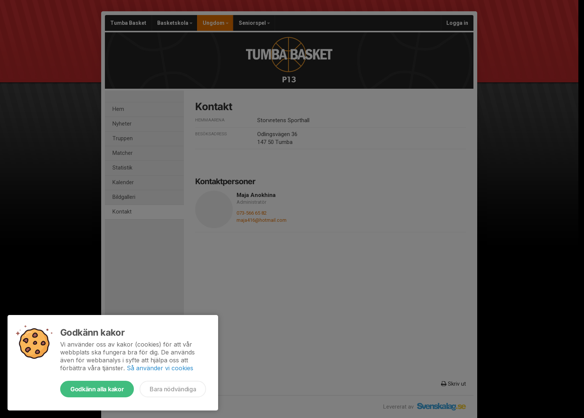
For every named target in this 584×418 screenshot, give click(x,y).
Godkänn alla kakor (97, 389)
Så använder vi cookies (160, 368)
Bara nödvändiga (173, 389)
